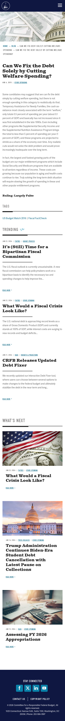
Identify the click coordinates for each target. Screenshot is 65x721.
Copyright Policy (40, 699)
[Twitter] (27, 688)
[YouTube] (44, 688)
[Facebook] (19, 688)
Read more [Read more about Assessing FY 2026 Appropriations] (10, 647)
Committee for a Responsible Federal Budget (6, 6)
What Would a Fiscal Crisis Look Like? (28, 478)
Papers (20, 470)
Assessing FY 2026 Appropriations (26, 637)
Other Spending (32, 470)
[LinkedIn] (35, 688)
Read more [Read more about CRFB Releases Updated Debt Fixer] (6, 399)
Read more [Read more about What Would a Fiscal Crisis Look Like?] (10, 488)
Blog (19, 629)
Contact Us (19, 699)
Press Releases (24, 540)
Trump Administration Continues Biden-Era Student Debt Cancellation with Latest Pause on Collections (31, 557)
